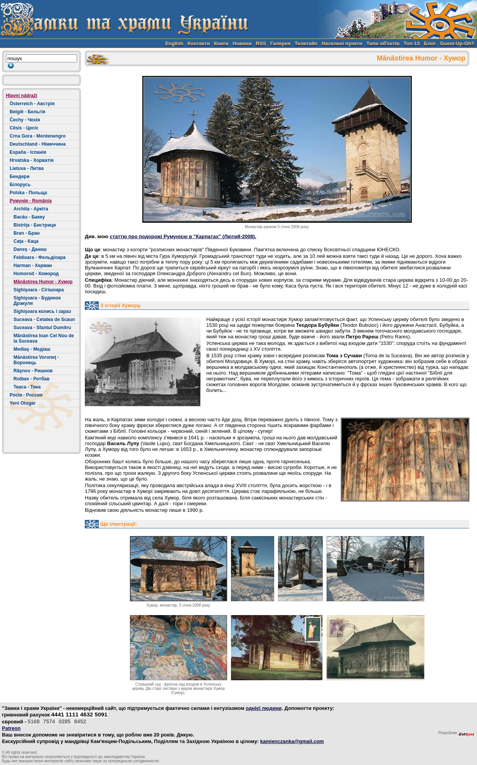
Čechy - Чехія (25, 120)
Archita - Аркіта (30, 209)
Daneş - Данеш (30, 249)
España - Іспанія (28, 152)
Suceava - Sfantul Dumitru (42, 327)
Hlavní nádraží (21, 95)
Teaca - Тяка (27, 387)
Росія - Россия (26, 395)
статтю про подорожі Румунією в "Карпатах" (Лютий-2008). (183, 236)
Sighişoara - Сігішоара (38, 290)
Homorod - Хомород (36, 273)
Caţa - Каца (26, 241)
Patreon (11, 728)
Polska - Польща (28, 192)
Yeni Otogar (22, 403)
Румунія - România (31, 200)
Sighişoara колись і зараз (42, 311)
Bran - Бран (26, 233)
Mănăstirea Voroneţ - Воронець (36, 360)
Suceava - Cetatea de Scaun (44, 319)
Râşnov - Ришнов (32, 370)
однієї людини (263, 708)
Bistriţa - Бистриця (34, 225)
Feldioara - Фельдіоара (39, 257)
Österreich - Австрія (32, 103)
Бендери (20, 176)
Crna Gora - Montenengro (38, 136)
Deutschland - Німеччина (38, 144)
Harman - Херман (32, 265)
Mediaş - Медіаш (32, 349)
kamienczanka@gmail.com (292, 741)
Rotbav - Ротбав (31, 379)
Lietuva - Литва (27, 168)
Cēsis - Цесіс (24, 128)
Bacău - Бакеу (29, 217)
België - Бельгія (27, 111)
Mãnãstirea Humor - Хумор (42, 281)
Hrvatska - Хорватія (32, 160)
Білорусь (20, 184)
